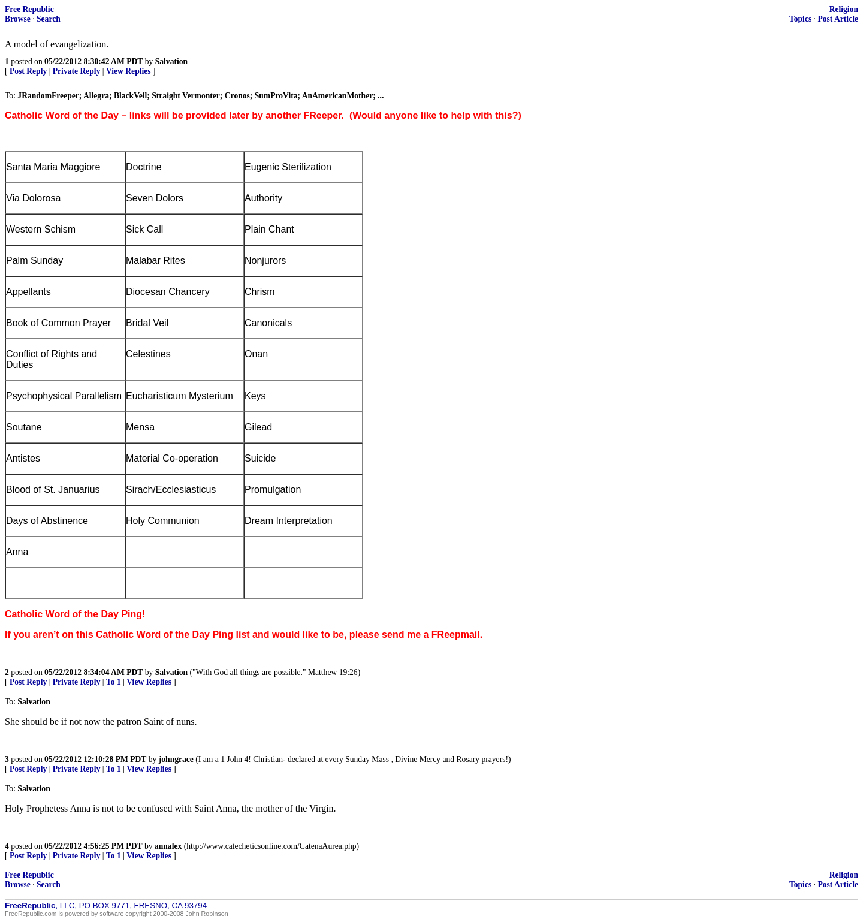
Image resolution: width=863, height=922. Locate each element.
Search (49, 18)
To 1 (113, 681)
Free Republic (29, 9)
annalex (168, 846)
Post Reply (28, 71)
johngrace (176, 759)
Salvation (171, 61)
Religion (843, 9)
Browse (18, 18)
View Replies (128, 71)
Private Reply (77, 71)
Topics (800, 18)
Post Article (837, 18)
